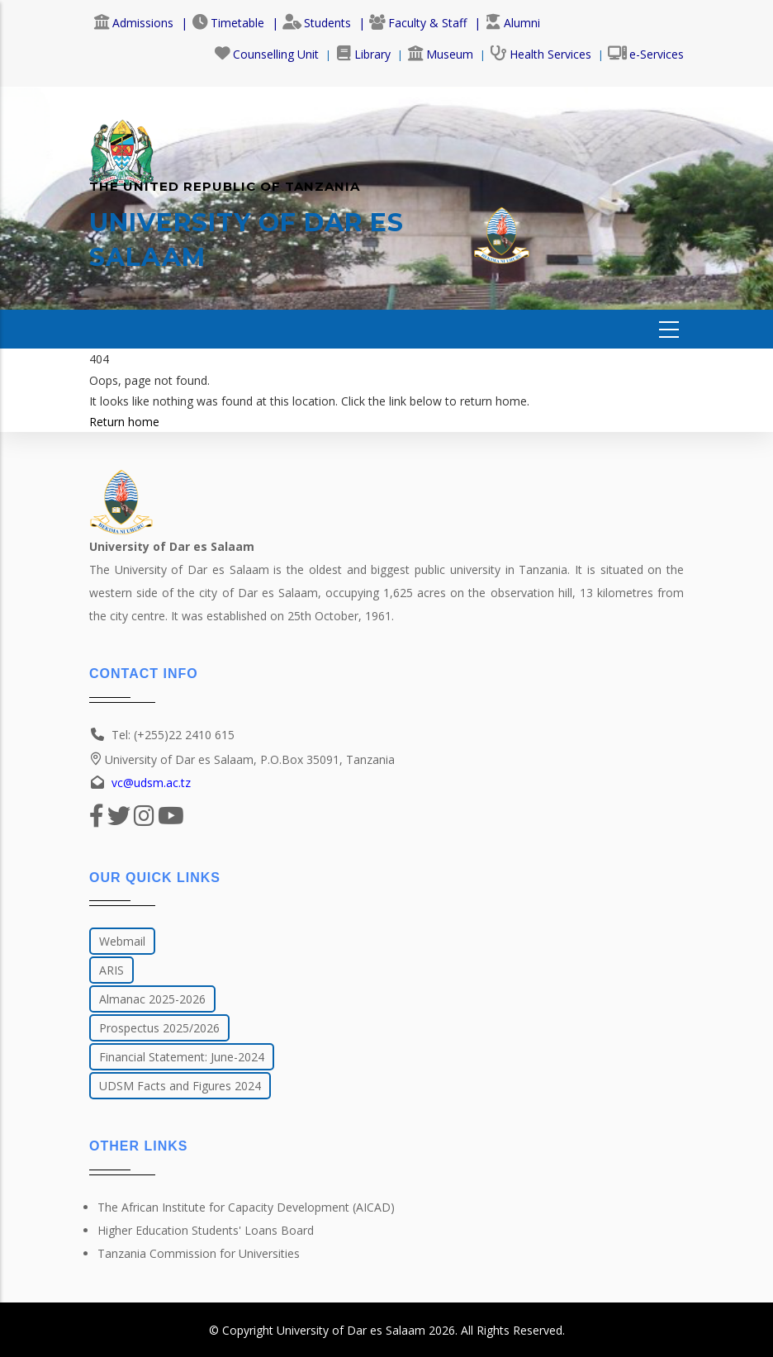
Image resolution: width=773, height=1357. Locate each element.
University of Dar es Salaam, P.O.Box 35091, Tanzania (242, 759)
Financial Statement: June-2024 (181, 1057)
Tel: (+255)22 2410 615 (173, 735)
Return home (124, 421)
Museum (440, 54)
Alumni (512, 23)
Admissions (133, 23)
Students (316, 23)
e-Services (646, 54)
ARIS (111, 970)
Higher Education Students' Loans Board (205, 1230)
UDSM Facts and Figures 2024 (180, 1086)
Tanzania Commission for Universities (198, 1253)
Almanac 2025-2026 (152, 999)
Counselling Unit (266, 54)
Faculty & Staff (418, 23)
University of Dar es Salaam (351, 1330)
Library (363, 54)
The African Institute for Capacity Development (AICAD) (246, 1207)
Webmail (122, 941)
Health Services (540, 54)
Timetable (228, 23)
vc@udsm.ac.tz (151, 782)
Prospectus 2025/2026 (159, 1028)
